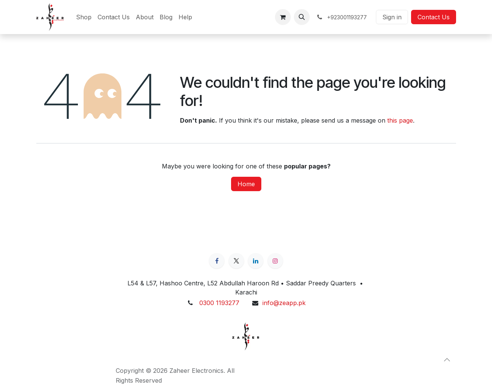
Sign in (392, 17)
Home (246, 184)
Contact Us (434, 17)
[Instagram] (275, 260)
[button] (302, 17)
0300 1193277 (219, 303)
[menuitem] (84, 17)
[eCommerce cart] (283, 17)
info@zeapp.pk (284, 303)
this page (400, 120)
